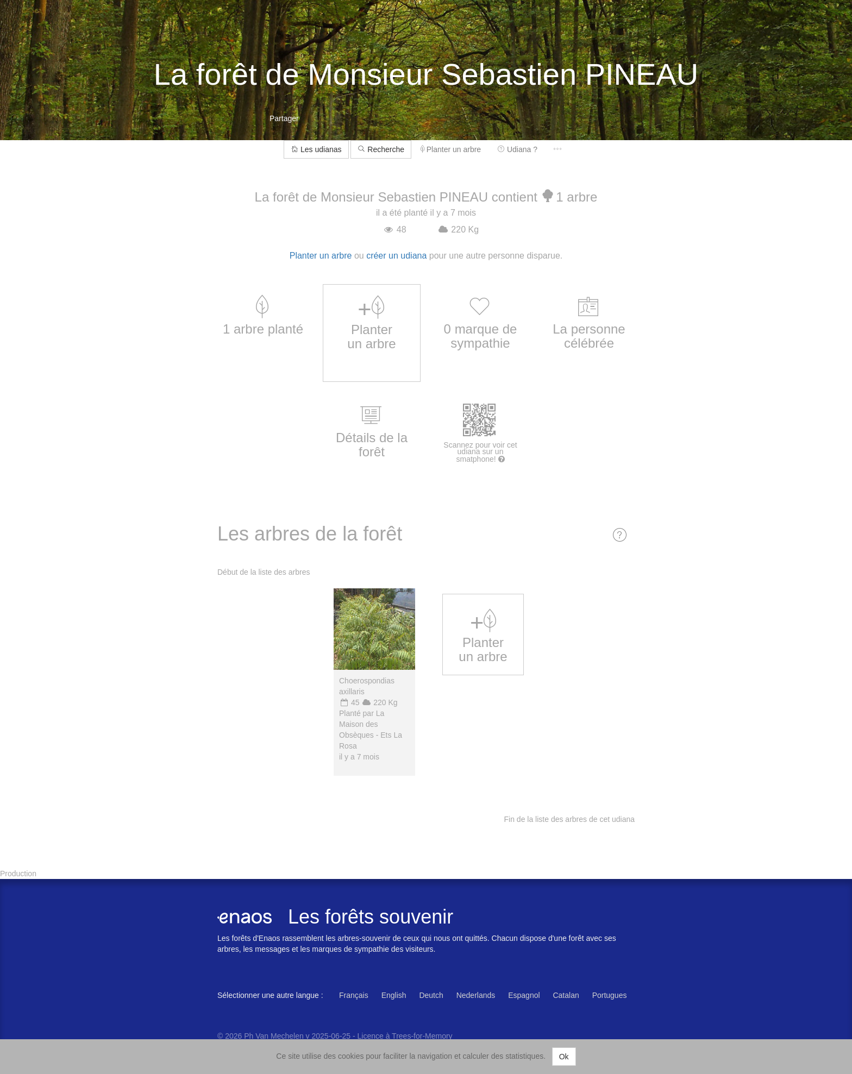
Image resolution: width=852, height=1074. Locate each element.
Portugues (609, 995)
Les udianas (316, 149)
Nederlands (476, 995)
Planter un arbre (451, 149)
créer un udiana (396, 255)
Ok (564, 1056)
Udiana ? (517, 149)
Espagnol (524, 995)
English (393, 995)
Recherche (381, 149)
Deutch (431, 995)
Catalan (566, 995)
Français (353, 995)
